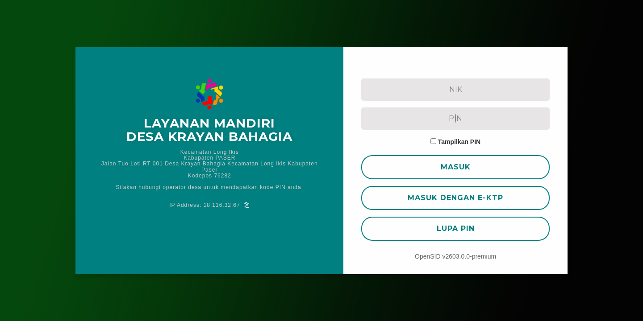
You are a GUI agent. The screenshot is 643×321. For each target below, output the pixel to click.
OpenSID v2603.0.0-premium (455, 256)
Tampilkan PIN (459, 141)
